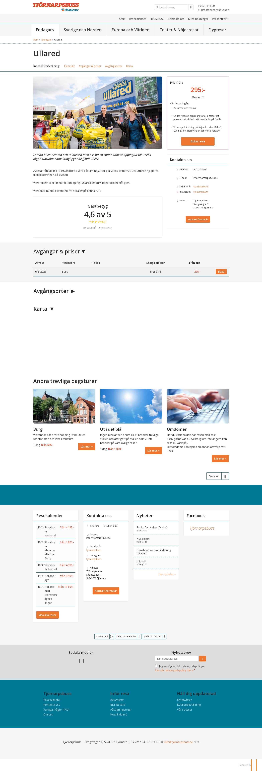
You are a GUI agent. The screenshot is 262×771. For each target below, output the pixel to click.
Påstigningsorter (121, 709)
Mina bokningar (198, 19)
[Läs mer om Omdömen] (198, 425)
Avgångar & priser (56, 251)
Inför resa (119, 693)
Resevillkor (117, 699)
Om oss (48, 714)
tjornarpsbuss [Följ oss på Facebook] (200, 186)
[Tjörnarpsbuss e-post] (178, 742)
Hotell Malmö (118, 714)
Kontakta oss (176, 19)
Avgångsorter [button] (113, 66)
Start (122, 19)
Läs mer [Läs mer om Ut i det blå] (152, 450)
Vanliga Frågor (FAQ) (56, 709)
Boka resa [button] (197, 141)
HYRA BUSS (157, 19)
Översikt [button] (69, 66)
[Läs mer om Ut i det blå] (131, 421)
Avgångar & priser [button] (90, 66)
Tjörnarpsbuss (202, 528)
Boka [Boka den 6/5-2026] (221, 271)
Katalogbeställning (189, 704)
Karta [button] (129, 66)
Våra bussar (184, 709)
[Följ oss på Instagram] (83, 660)
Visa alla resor (47, 615)
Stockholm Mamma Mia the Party (49, 550)
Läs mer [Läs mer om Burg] (86, 446)
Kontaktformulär (198, 219)
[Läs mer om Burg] (64, 419)
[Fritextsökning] (171, 7)
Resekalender (137, 19)
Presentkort (219, 19)
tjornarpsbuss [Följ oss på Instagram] (200, 191)
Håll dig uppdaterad (196, 693)
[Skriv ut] (217, 476)
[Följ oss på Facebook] (79, 660)
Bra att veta (117, 704)
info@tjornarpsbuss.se (205, 177)
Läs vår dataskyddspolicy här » (174, 670)
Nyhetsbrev (184, 699)
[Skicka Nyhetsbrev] (202, 658)
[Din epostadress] (176, 658)
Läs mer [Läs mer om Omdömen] (219, 458)
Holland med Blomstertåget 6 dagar (50, 595)
